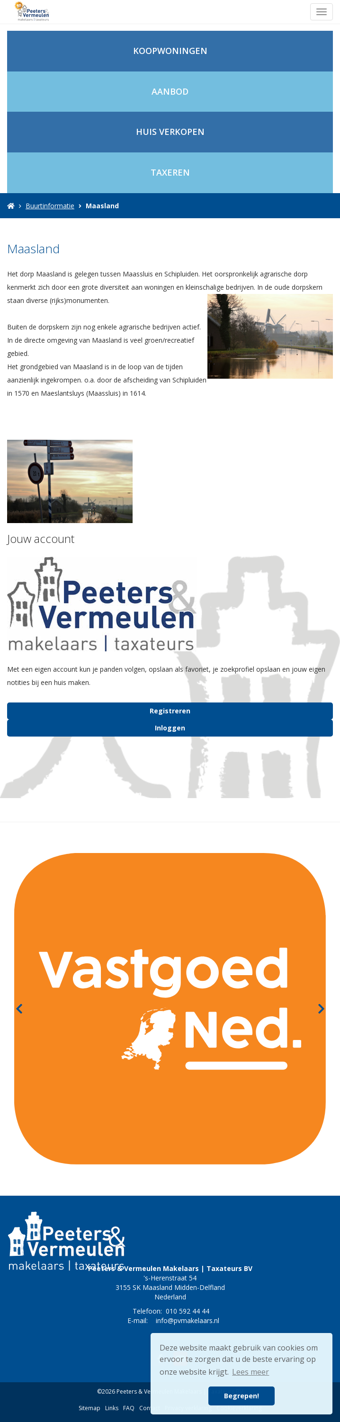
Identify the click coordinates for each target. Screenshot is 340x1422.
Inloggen (170, 727)
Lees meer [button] (250, 1372)
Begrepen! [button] (241, 1395)
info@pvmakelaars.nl (187, 1320)
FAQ (128, 1408)
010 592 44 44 (187, 1310)
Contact (149, 1408)
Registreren (170, 710)
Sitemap (89, 1408)
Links (111, 1408)
